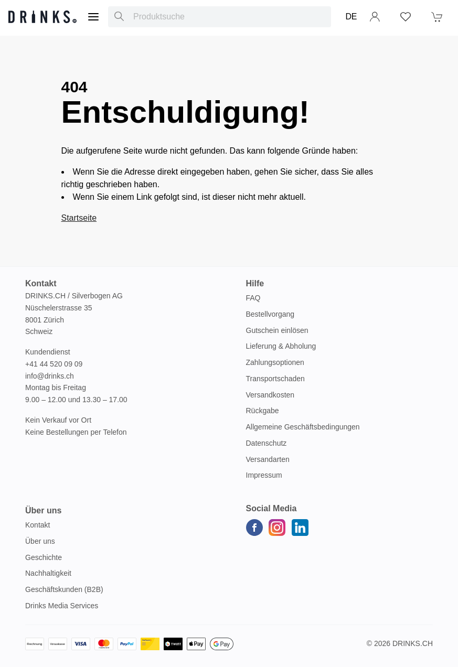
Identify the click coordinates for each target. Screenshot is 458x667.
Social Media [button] (271, 508)
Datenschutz (266, 443)
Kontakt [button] (41, 283)
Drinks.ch (412, 643)
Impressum (264, 475)
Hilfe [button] (255, 283)
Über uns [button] (43, 510)
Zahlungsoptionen (275, 362)
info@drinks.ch (49, 376)
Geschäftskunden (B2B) (64, 589)
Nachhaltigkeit (48, 573)
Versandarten (268, 459)
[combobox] (219, 16)
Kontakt (37, 525)
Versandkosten (270, 395)
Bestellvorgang (270, 314)
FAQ (253, 298)
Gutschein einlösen (277, 330)
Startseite (79, 217)
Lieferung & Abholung (281, 346)
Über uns (40, 541)
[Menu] (93, 16)
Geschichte (43, 557)
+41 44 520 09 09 (53, 364)
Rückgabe (262, 410)
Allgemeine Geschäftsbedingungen (303, 427)
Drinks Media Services (61, 605)
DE (351, 16)
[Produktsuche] (119, 16)
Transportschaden (275, 378)
